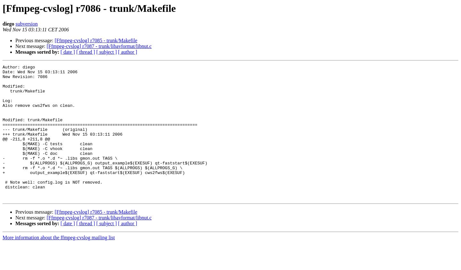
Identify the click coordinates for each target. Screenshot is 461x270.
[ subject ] (106, 52)
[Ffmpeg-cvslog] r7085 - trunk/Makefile (96, 40)
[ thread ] (85, 52)
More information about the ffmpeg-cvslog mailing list (59, 264)
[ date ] (68, 52)
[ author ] (127, 52)
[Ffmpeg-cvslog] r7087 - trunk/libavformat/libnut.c (99, 46)
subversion (26, 24)
